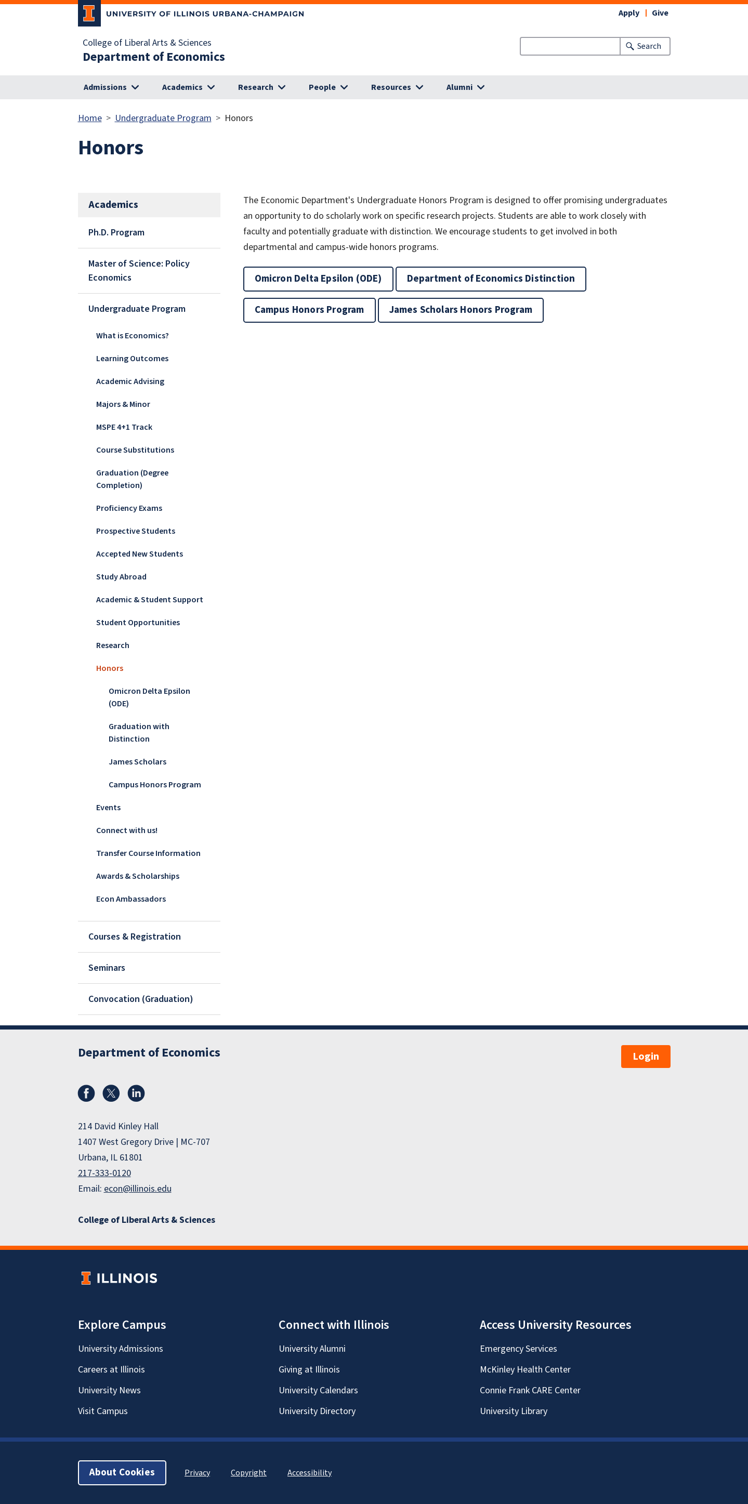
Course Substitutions (135, 450)
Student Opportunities (138, 622)
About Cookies (122, 1473)
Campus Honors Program (155, 784)
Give (660, 13)
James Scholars (137, 762)
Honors (109, 668)
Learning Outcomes (132, 358)
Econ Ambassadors (131, 899)
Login (646, 1056)
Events (108, 807)
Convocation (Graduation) (140, 999)
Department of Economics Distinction (491, 279)
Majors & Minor (123, 404)
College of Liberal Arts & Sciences (147, 43)
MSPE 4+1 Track (124, 427)
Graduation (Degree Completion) (132, 479)
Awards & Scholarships (137, 876)
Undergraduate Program (163, 118)
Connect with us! (127, 830)
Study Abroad (121, 577)
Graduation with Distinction (139, 733)
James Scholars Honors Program (461, 310)
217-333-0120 (104, 1173)
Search (649, 46)
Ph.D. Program (116, 232)
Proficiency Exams (129, 508)
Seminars (106, 967)
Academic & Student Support (149, 599)
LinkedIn (136, 1093)
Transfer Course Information (148, 853)
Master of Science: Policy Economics (139, 270)
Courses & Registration (134, 936)
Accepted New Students (139, 554)
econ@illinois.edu (138, 1188)
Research (112, 645)
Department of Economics (154, 57)
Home (90, 118)
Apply (629, 13)
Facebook (86, 1093)
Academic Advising (130, 381)
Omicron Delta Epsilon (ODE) (149, 697)
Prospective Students (135, 531)
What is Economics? (132, 335)
